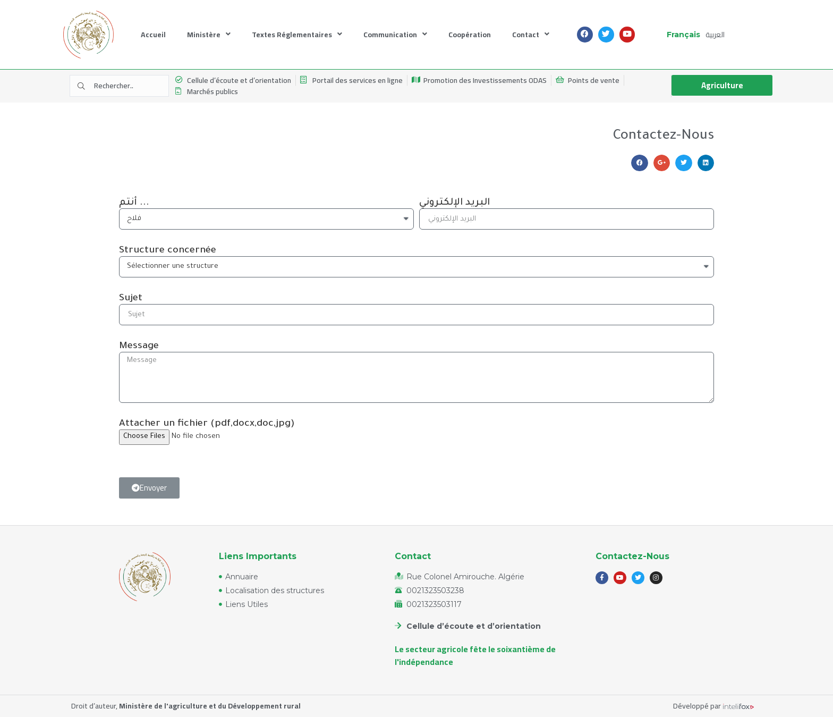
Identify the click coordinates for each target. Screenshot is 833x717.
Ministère (209, 34)
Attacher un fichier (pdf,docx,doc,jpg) (207, 424)
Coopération (469, 34)
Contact (530, 34)
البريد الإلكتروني (454, 203)
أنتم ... (134, 203)
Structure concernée (167, 251)
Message (139, 346)
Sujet (130, 298)
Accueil (153, 34)
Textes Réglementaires (297, 34)
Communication (395, 34)
